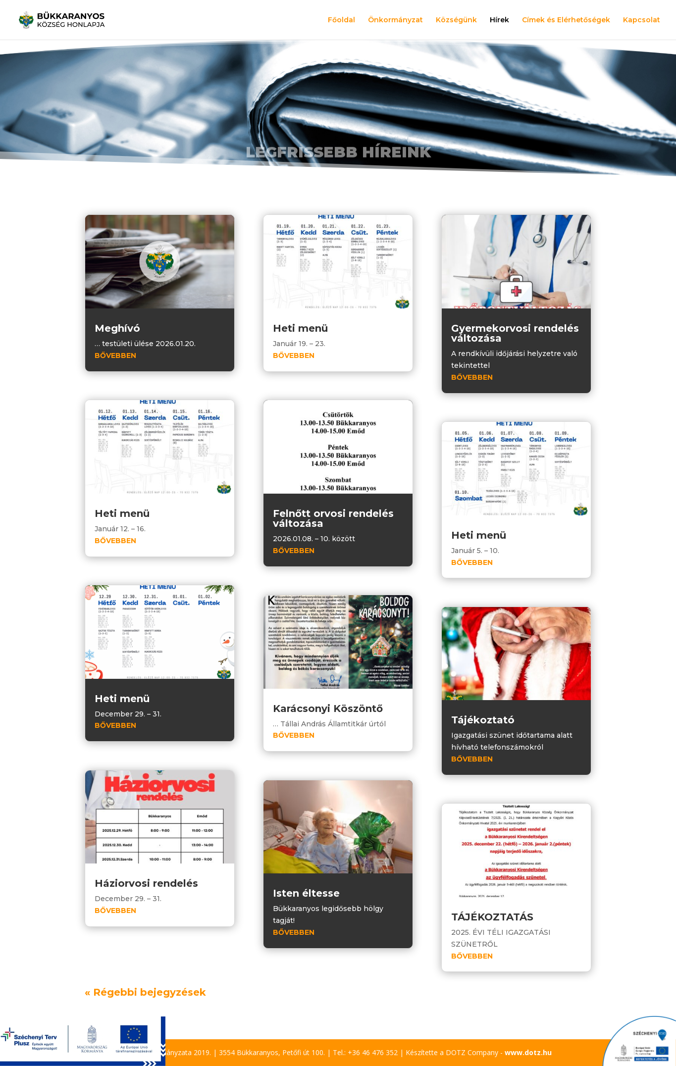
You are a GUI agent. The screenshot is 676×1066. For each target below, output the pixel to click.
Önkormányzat (395, 20)
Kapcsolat (641, 20)
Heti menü (122, 513)
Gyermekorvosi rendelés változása (515, 333)
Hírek (499, 20)
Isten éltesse (306, 893)
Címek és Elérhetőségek (566, 20)
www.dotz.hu (528, 1052)
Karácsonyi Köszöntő (328, 708)
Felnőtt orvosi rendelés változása (333, 518)
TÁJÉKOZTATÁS (492, 917)
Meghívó (117, 328)
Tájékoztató (483, 720)
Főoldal (341, 20)
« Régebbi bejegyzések (145, 992)
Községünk (456, 20)
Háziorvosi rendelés (146, 883)
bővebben (115, 355)
